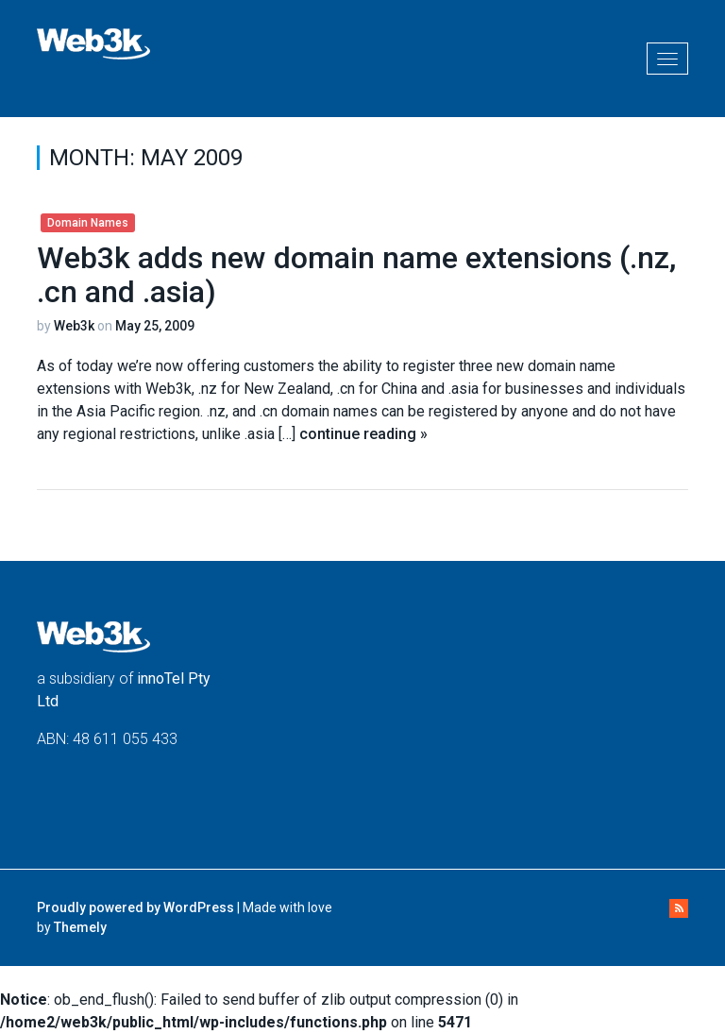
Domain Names (87, 222)
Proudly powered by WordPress (135, 907)
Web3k (74, 325)
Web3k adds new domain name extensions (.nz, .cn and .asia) (356, 274)
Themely (80, 927)
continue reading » (363, 434)
